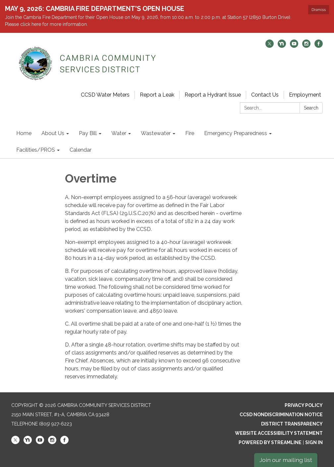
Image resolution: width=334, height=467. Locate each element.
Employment (305, 95)
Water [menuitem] (118, 133)
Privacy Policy (304, 405)
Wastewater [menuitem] (156, 133)
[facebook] (318, 46)
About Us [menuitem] (52, 133)
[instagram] (306, 46)
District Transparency (292, 424)
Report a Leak (157, 95)
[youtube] (294, 46)
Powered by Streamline (270, 442)
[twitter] (269, 46)
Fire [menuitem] (189, 133)
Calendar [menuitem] (80, 150)
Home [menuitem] (23, 133)
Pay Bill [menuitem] (88, 133)
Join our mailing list (285, 459)
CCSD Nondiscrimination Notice (281, 414)
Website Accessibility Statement (279, 433)
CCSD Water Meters (105, 95)
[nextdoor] (282, 46)
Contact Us (265, 95)
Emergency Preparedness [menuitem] (235, 133)
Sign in (314, 442)
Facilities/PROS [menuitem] (35, 150)
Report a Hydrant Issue (213, 95)
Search (311, 108)
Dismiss (318, 9)
